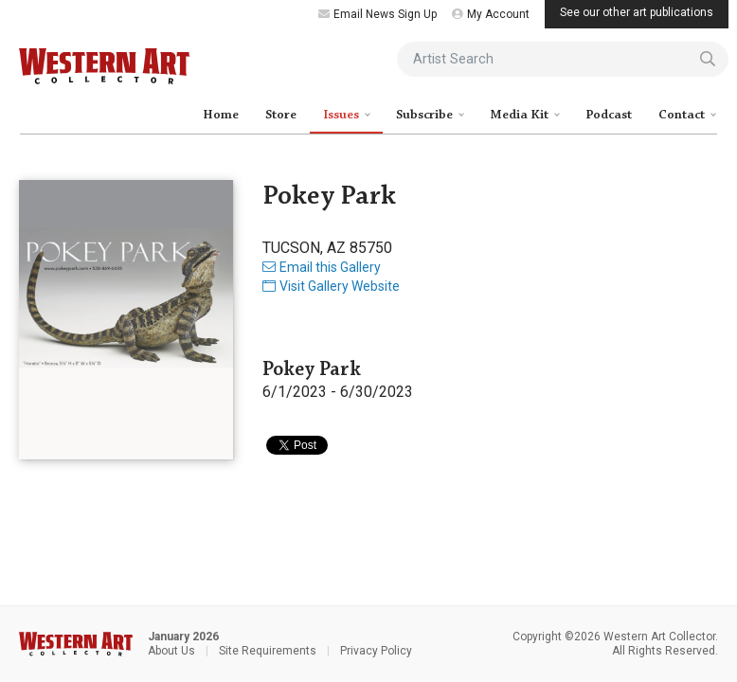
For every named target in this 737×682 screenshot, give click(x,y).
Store (281, 114)
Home (221, 114)
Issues (342, 114)
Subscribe (426, 114)
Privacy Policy (376, 650)
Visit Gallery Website (331, 286)
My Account (491, 14)
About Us (171, 650)
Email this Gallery (321, 267)
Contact (683, 114)
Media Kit (520, 114)
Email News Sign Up (377, 14)
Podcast (608, 114)
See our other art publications (636, 12)
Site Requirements (267, 650)
